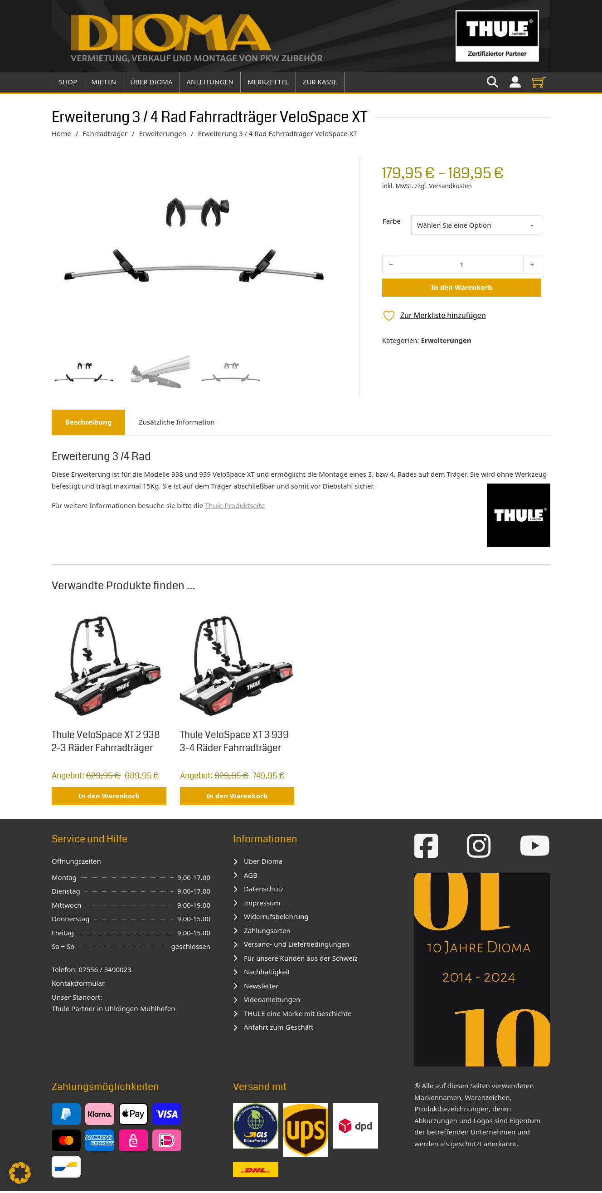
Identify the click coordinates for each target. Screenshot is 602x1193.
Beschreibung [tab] (88, 423)
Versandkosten (450, 186)
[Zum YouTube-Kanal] (534, 847)
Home (61, 133)
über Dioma (151, 81)
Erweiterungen (162, 133)
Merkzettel (268, 81)
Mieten (103, 81)
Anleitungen (210, 81)
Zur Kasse (320, 81)
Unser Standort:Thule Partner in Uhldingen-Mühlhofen (113, 1004)
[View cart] (539, 82)
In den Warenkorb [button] (109, 797)
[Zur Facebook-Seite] (426, 847)
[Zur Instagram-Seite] (479, 847)
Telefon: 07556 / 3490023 (91, 970)
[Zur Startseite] (301, 36)
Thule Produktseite (235, 506)
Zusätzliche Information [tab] (176, 423)
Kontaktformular (78, 984)
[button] (20, 1173)
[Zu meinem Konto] (515, 82)
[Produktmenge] (461, 264)
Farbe (392, 220)
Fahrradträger (105, 133)
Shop (68, 81)
